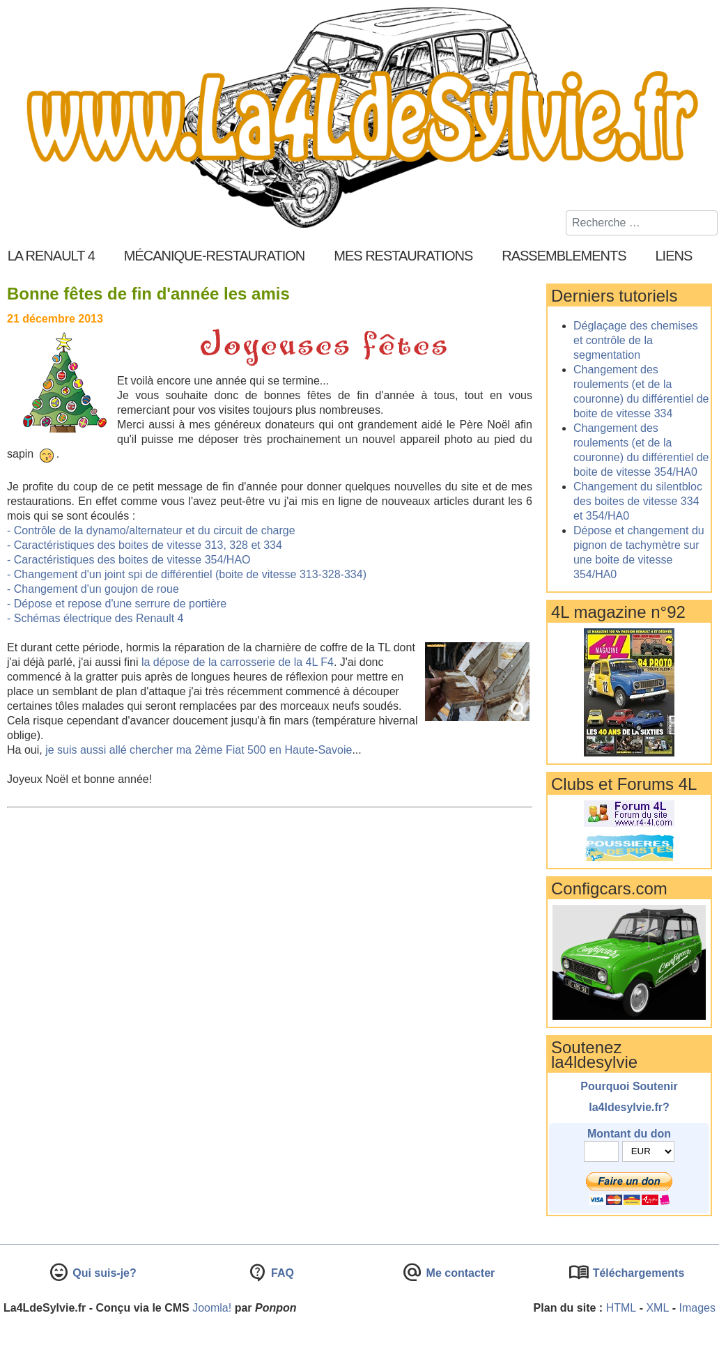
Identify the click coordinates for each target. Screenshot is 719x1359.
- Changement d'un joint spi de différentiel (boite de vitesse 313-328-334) (186, 574)
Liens (674, 255)
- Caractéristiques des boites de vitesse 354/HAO (129, 560)
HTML (621, 1308)
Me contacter (459, 1273)
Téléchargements (636, 1273)
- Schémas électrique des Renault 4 (95, 618)
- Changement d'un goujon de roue (93, 589)
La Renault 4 (51, 255)
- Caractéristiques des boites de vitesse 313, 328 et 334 (144, 545)
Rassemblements (564, 255)
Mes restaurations (403, 255)
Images (697, 1308)
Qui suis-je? (103, 1273)
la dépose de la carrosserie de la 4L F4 (237, 662)
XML (657, 1308)
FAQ (281, 1273)
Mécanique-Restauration (214, 255)
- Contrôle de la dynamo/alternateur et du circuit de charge (151, 530)
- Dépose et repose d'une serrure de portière (116, 603)
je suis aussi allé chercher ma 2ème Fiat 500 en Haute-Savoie (198, 750)
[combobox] (642, 222)
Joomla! (211, 1308)
